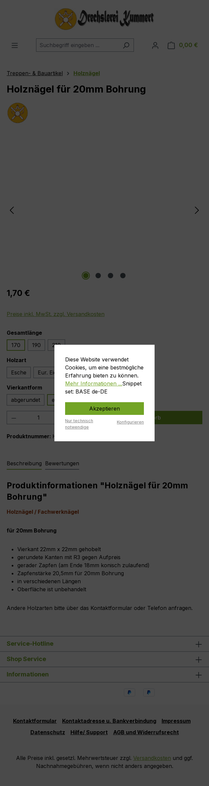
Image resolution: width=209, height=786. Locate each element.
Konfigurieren (130, 422)
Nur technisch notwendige (79, 424)
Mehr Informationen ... (93, 383)
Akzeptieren (104, 408)
